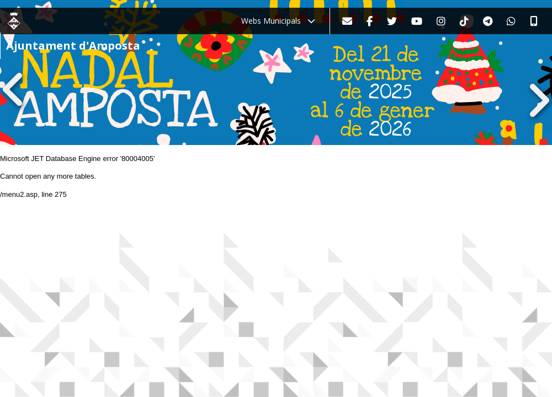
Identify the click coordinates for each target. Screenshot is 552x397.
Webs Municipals (278, 21)
